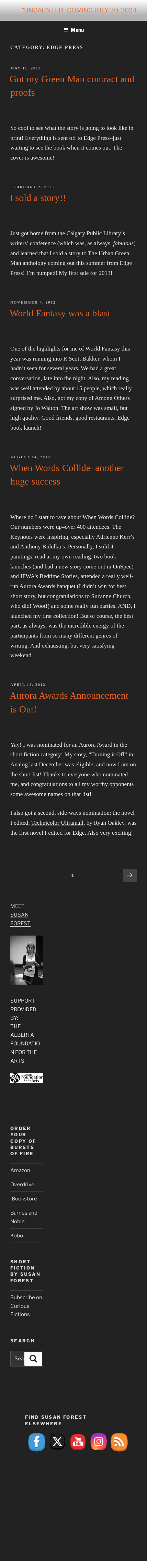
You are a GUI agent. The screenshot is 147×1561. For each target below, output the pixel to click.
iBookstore (23, 1199)
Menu (74, 30)
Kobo (16, 1236)
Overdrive (22, 1184)
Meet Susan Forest (20, 915)
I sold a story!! (38, 197)
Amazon (20, 1170)
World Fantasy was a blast (60, 313)
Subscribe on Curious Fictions (26, 1306)
